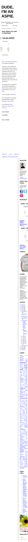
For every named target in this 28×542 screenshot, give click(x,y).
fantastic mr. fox (23, 393)
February (24, 343)
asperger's (9, 106)
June (23, 337)
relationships (22, 436)
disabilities (22, 389)
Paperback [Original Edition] (22, 221)
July (23, 336)
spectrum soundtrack (22, 450)
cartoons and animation (23, 379)
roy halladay (25, 441)
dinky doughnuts (23, 387)
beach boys (22, 370)
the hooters (25, 457)
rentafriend (21, 437)
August (24, 320)
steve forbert (23, 453)
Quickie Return (24, 322)
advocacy (22, 360)
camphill (21, 377)
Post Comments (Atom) (13, 156)
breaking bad (22, 375)
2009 (22, 349)
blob (24, 371)
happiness (22, 406)
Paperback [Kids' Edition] (23, 246)
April (23, 340)
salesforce (21, 442)
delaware (21, 387)
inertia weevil (23, 408)
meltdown (25, 420)
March (23, 341)
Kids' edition (15, 25)
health (24, 407)
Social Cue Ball (24, 325)
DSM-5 (26, 390)
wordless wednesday (23, 467)
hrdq (26, 407)
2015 (22, 306)
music (21, 426)
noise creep (22, 430)
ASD (5, 106)
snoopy (26, 444)
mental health (23, 421)
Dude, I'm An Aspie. (7, 11)
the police (21, 460)
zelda (23, 468)
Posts (22, 537)
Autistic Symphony (25, 491)
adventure (22, 357)
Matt (22, 169)
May (23, 339)
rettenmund (22, 439)
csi (23, 382)
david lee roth (23, 385)
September (24, 318)
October (24, 316)
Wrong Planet (24, 510)
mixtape (25, 424)
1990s (26, 355)
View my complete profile (23, 178)
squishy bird (23, 451)
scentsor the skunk (23, 443)
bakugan (25, 369)
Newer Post (4, 154)
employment (22, 392)
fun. (26, 396)
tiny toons (25, 460)
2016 (22, 304)
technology (22, 456)
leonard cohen (24, 415)
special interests (23, 448)
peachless (25, 431)
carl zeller (25, 377)
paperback (4, 101)
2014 (22, 307)
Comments (23, 539)
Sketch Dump (24, 327)
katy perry (24, 414)
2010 (22, 348)
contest (21, 382)
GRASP (24, 501)
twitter (26, 462)
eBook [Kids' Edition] (23, 248)
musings (25, 426)
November (24, 314)
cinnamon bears (23, 381)
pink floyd (22, 434)
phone (26, 433)
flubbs (21, 394)
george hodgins (24, 400)
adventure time (23, 358)
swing (26, 455)
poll (26, 434)
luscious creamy (23, 416)
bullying (25, 376)
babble (23, 368)
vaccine (21, 463)
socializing (22, 447)
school (26, 443)
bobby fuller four (23, 374)
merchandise (4, 107)
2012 (22, 310)
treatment (21, 462)
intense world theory (23, 409)
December (24, 311)
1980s (21, 355)
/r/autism (24, 475)
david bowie (25, 384)
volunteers (25, 463)
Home (10, 154)
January (24, 345)
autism (12, 106)
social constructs (23, 445)
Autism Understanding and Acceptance (25, 495)
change (25, 379)
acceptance (22, 356)
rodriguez (21, 441)
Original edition (5, 25)
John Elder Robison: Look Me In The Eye (25, 504)
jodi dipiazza (22, 410)
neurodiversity (23, 429)
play (25, 434)
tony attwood (23, 461)
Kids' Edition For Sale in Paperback (9, 32)
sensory (21, 444)
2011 (22, 346)
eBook (14, 94)
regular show (23, 435)
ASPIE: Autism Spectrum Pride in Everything (25, 487)
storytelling (21, 454)
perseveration (22, 433)
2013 (22, 308)
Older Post (16, 154)
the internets (23, 459)
